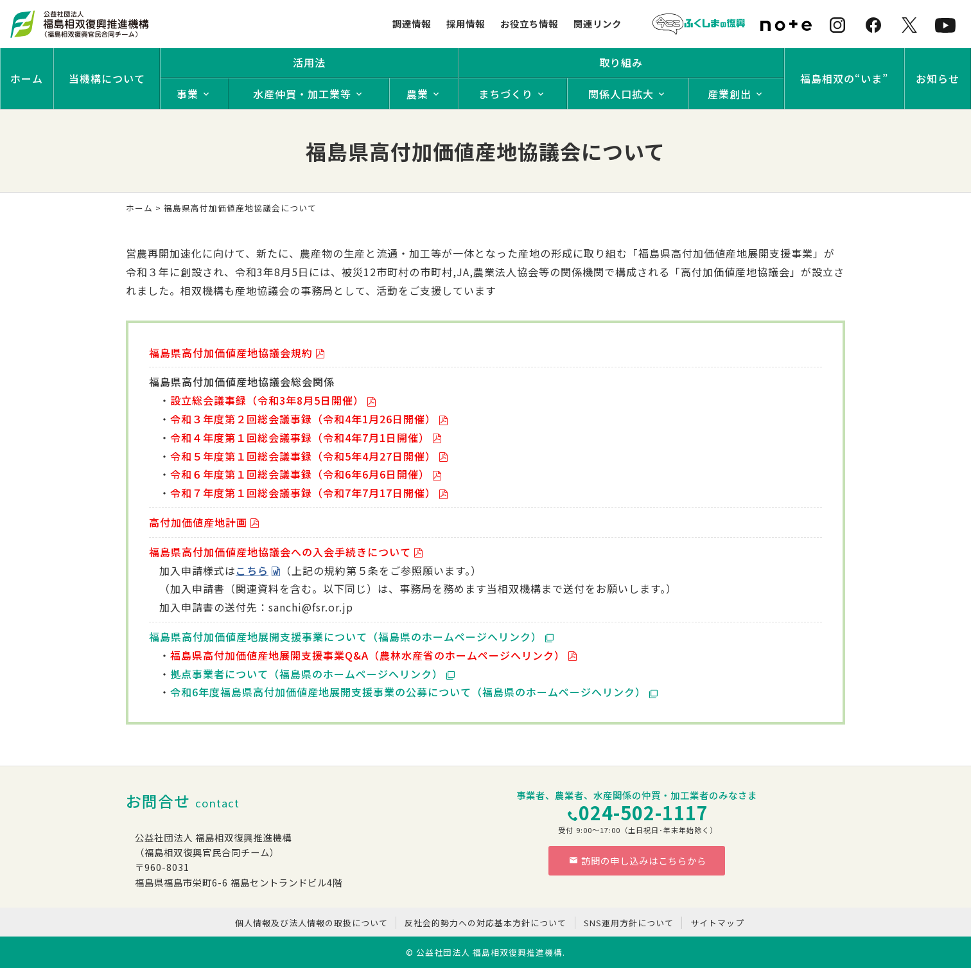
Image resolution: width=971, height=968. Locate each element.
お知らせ (937, 78)
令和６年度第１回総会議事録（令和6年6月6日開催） (300, 474)
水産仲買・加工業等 (302, 93)
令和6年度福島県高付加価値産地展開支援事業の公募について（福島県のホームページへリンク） (408, 692)
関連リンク (597, 23)
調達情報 (411, 23)
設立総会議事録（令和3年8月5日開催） (267, 400)
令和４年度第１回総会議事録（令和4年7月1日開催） (300, 437)
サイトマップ (717, 923)
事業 (187, 93)
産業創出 (729, 93)
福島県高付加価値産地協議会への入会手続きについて (280, 551)
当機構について (107, 78)
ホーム (26, 78)
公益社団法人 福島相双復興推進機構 (489, 952)
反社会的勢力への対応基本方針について (485, 923)
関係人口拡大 (621, 93)
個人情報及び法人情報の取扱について (311, 923)
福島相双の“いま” (844, 78)
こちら (252, 570)
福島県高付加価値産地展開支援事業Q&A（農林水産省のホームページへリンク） (367, 655)
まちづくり (505, 93)
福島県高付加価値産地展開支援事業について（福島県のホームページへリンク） (345, 636)
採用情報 (465, 23)
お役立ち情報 (529, 23)
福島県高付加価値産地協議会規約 (231, 352)
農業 (417, 93)
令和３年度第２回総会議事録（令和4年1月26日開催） (303, 419)
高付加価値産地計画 (198, 522)
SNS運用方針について (629, 923)
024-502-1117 (643, 812)
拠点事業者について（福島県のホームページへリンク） (306, 674)
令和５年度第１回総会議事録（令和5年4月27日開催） (303, 456)
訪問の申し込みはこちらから (637, 860)
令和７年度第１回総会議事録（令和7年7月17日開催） (303, 492)
